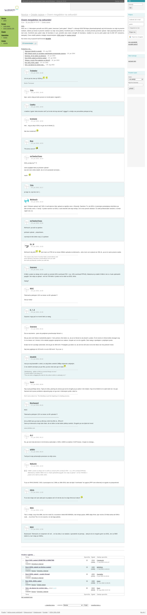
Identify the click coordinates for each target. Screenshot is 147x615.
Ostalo (3, 41)
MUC (32, 288)
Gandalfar (28, 576)
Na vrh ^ (143, 612)
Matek (27, 590)
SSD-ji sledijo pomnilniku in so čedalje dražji (41, 1)
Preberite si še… (26, 49)
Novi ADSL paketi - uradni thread (37, 574)
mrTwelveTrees (36, 156)
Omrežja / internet (42, 571)
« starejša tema (50, 605)
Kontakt (45, 612)
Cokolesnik (100, 560)
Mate (26, 583)
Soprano (33, 267)
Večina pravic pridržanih (14, 612)
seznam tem (132, 61)
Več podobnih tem (27, 597)
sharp (98, 581)
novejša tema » (96, 605)
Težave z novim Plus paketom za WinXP (37, 60)
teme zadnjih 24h (8, 28)
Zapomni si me (133, 28)
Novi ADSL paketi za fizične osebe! (36, 58)
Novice (3, 18)
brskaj (5, 37)
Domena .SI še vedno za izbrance (35, 56)
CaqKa (32, 105)
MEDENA (100, 567)
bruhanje (33, 119)
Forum (3, 24)
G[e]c (32, 490)
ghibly (32, 449)
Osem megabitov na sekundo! (36, 20)
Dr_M (32, 244)
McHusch (34, 199)
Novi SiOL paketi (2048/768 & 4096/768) (39, 560)
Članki (3, 32)
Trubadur (33, 71)
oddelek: (70, 605)
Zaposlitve (4, 35)
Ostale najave (46, 22)
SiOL (22, 26)
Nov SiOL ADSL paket (32, 62)
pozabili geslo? (133, 44)
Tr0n (32, 90)
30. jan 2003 (30, 22)
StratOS (33, 357)
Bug (31, 141)
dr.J (31, 435)
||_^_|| (32, 310)
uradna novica (71, 35)
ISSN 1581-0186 (54, 612)
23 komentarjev (27, 43)
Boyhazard (34, 403)
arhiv (5, 20)
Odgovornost (28, 612)
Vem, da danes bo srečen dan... (35, 65)
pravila (5, 43)
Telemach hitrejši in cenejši (33, 51)
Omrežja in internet (37, 564)
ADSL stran (60, 35)
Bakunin (33, 464)
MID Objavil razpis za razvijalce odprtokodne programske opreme (45, 53)
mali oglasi (6, 26)
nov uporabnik (132, 42)
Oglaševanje (37, 612)
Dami (32, 382)
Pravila (3, 612)
